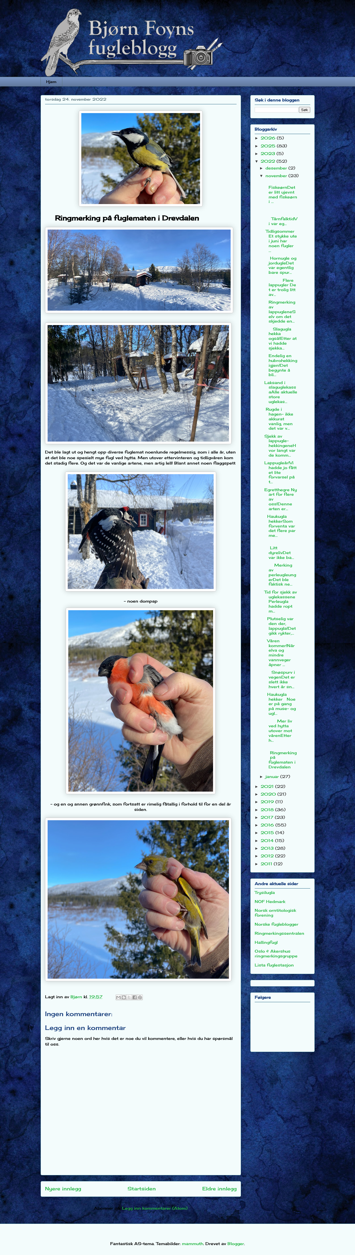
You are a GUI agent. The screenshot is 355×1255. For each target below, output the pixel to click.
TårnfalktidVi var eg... (280, 216)
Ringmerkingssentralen (279, 933)
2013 (268, 848)
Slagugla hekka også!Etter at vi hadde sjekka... (280, 338)
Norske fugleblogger (276, 924)
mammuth (192, 1243)
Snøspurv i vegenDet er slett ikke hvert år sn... (279, 679)
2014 (268, 840)
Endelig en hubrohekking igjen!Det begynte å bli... (280, 365)
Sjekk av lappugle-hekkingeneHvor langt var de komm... (280, 445)
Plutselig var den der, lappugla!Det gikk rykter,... (280, 625)
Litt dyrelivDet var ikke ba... (279, 550)
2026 (269, 137)
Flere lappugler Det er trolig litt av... (280, 287)
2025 (269, 145)
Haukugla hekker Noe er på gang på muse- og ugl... (280, 704)
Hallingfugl (266, 942)
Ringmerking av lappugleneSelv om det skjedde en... (280, 311)
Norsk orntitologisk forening (275, 912)
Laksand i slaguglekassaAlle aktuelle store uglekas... (280, 392)
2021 (268, 786)
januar (272, 776)
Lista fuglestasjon (274, 965)
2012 (268, 855)
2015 (268, 832)
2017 (268, 817)
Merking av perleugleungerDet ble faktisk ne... (280, 574)
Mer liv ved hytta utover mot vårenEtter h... (278, 730)
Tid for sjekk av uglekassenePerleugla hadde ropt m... (280, 601)
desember (276, 168)
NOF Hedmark (270, 901)
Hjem (51, 81)
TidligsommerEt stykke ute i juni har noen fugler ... (280, 241)
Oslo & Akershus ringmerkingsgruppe (276, 953)
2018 (268, 809)
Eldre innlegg (219, 1189)
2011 (267, 863)
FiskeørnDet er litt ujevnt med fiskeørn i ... (280, 192)
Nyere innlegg (63, 1189)
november (276, 175)
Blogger (236, 1243)
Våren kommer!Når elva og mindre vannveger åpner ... (279, 652)
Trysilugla (265, 892)
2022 (269, 161)
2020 (269, 794)
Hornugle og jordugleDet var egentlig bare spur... (280, 265)
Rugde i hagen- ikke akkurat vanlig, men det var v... (278, 419)
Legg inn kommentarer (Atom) (155, 1208)
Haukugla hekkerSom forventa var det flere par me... (280, 526)
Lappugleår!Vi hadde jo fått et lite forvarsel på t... (280, 472)
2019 (268, 801)
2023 (269, 153)
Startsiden (141, 1189)
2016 (268, 824)
